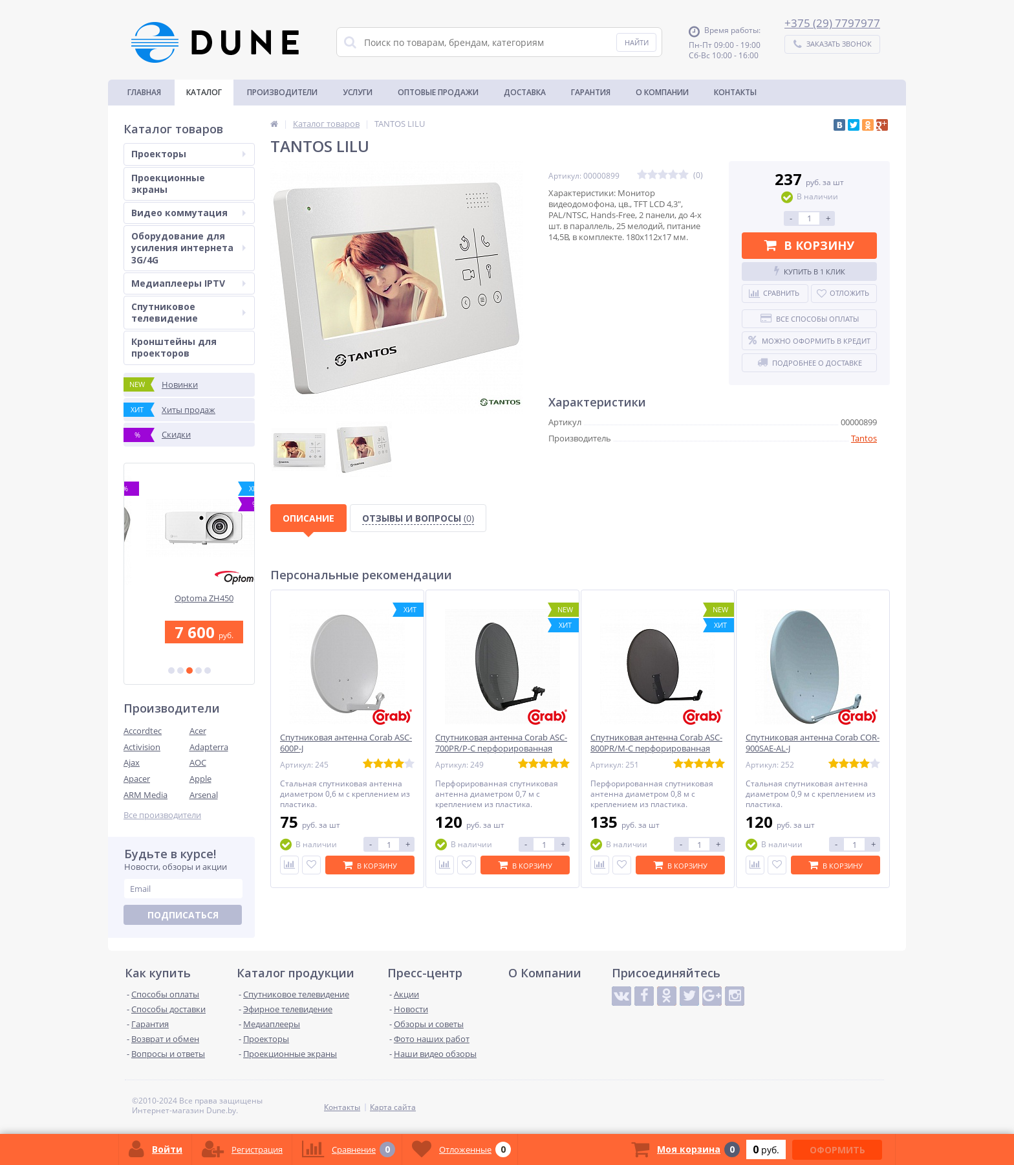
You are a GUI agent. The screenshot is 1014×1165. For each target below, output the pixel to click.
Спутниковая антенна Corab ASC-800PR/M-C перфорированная (656, 743)
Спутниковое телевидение (188, 312)
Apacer (137, 778)
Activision (142, 747)
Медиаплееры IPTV (188, 283)
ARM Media (145, 795)
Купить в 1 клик (809, 271)
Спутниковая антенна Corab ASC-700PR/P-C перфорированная (501, 743)
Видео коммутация (188, 212)
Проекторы (188, 154)
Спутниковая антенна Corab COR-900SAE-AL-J (812, 743)
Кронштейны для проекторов (174, 347)
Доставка (525, 92)
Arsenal (203, 795)
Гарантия (590, 92)
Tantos (864, 438)
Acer (197, 731)
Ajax (132, 762)
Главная (144, 92)
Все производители (162, 815)
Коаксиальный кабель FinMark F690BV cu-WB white (189, 603)
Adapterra (208, 747)
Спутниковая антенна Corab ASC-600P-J (346, 743)
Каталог (204, 92)
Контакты (735, 92)
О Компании (662, 92)
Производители (282, 92)
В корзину (809, 245)
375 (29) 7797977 (835, 23)
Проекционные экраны (168, 183)
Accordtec (143, 731)
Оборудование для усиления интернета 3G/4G (188, 247)
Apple (200, 778)
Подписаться (183, 915)
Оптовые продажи (438, 92)
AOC (197, 762)
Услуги (357, 92)
